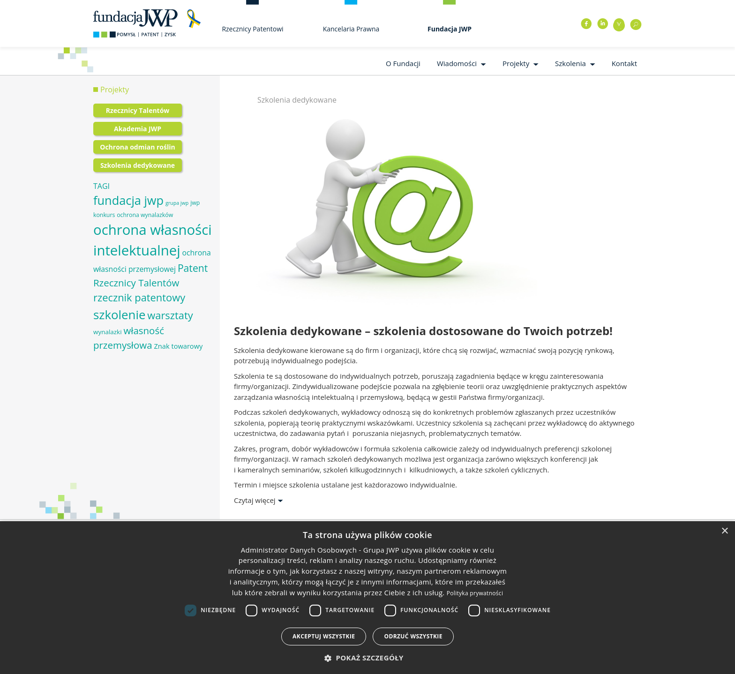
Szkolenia (570, 63)
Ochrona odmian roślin (137, 146)
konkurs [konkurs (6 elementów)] (104, 215)
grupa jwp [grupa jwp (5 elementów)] (176, 203)
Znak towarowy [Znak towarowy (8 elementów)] (178, 346)
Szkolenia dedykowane (137, 165)
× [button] (724, 531)
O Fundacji (403, 63)
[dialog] (367, 597)
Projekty (515, 63)
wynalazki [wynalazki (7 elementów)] (107, 332)
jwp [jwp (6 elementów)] (195, 203)
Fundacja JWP (450, 28)
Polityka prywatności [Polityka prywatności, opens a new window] (475, 593)
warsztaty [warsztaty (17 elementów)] (170, 315)
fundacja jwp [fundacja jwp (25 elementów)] (128, 200)
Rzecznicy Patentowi (252, 28)
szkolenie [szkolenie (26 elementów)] (119, 314)
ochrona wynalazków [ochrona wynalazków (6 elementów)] (145, 215)
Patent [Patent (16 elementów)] (193, 268)
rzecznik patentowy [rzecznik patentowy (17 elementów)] (139, 297)
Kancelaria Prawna (351, 28)
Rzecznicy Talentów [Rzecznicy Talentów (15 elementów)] (136, 282)
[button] (367, 657)
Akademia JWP (137, 128)
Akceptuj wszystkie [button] (323, 636)
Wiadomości (457, 63)
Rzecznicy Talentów (138, 110)
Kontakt (624, 63)
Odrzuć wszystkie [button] (413, 636)
